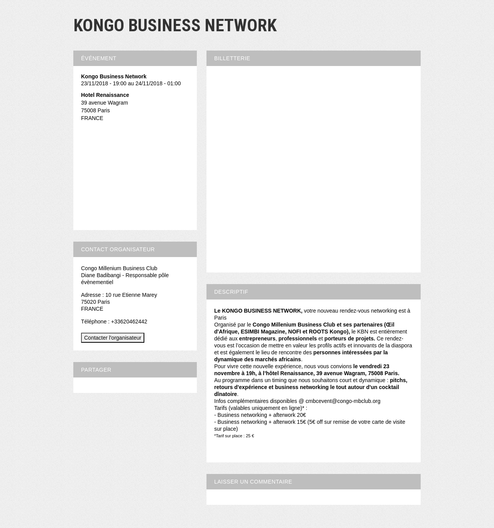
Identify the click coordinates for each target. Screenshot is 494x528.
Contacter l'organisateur (112, 338)
